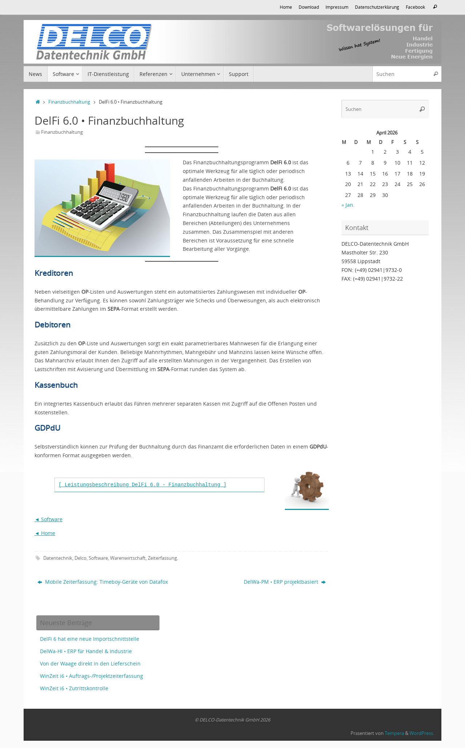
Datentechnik (57, 558)
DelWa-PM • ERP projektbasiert (285, 581)
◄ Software (48, 519)
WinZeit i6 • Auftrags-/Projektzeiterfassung (91, 675)
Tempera (394, 733)
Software (98, 558)
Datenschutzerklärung (377, 7)
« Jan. (348, 204)
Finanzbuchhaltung (69, 102)
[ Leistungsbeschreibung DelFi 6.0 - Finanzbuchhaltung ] (142, 485)
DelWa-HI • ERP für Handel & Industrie (86, 651)
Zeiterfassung (162, 558)
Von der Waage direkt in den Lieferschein (90, 663)
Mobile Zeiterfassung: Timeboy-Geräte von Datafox (102, 581)
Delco (80, 558)
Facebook (415, 7)
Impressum (337, 7)
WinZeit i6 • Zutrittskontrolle (74, 688)
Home (286, 7)
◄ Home (45, 533)
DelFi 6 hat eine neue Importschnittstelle (89, 638)
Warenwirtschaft (128, 558)
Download (309, 7)
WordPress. (421, 733)
